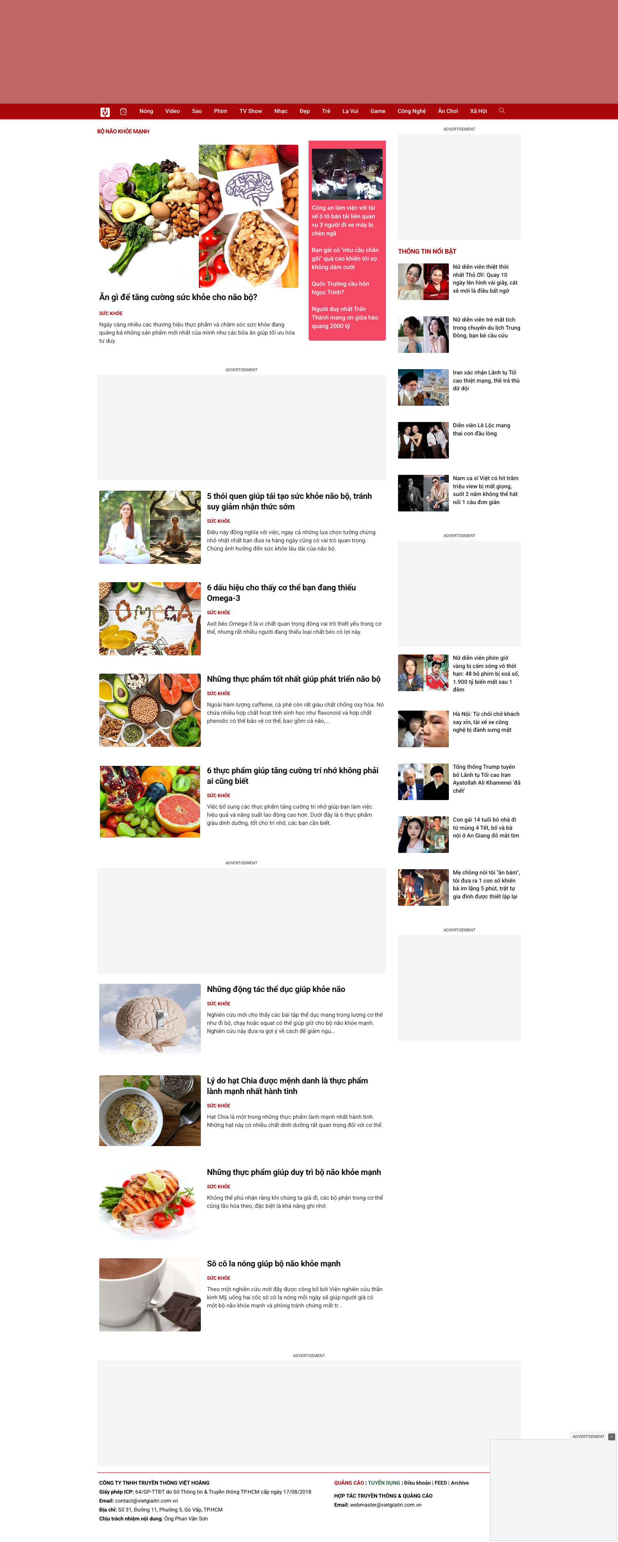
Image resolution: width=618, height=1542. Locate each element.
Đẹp (305, 111)
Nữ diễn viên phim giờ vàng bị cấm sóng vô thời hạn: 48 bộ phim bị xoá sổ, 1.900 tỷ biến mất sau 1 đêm (486, 674)
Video (172, 111)
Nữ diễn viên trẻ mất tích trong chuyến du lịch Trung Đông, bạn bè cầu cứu (486, 328)
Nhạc (281, 111)
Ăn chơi (448, 111)
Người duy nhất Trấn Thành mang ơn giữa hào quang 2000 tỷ (345, 317)
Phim (220, 111)
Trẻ (326, 111)
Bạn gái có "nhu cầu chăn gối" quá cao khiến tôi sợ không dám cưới (345, 258)
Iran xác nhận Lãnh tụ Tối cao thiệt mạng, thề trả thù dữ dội (486, 381)
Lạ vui (350, 111)
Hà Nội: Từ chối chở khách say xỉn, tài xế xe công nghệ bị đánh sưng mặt (486, 722)
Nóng (146, 111)
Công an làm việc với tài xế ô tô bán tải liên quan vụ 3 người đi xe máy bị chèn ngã (347, 193)
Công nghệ (412, 111)
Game (377, 111)
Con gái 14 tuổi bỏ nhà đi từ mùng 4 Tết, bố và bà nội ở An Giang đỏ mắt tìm (486, 828)
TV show (250, 111)
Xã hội (478, 111)
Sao (197, 111)
